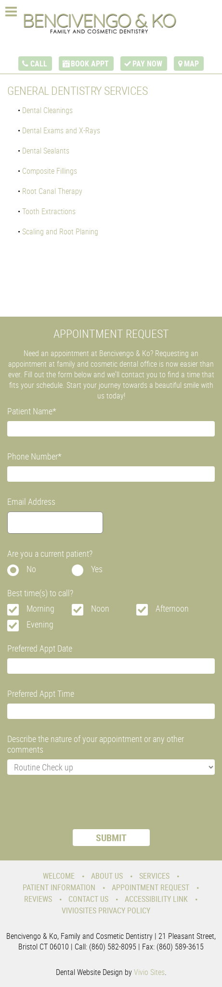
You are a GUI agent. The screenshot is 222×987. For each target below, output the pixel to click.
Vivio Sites (149, 972)
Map (191, 63)
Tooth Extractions (49, 211)
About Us (107, 876)
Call (38, 63)
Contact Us (88, 899)
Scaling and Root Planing (60, 231)
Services (154, 876)
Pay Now (147, 63)
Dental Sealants (45, 150)
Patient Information (59, 887)
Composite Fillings (49, 171)
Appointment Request (150, 887)
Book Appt (90, 63)
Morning (40, 608)
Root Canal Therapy (52, 191)
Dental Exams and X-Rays (61, 130)
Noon (100, 608)
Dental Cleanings (47, 110)
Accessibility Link (156, 899)
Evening (39, 624)
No (31, 569)
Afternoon (172, 608)
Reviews (38, 899)
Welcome (59, 876)
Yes (97, 569)
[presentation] (80, 808)
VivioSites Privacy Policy (106, 910)
